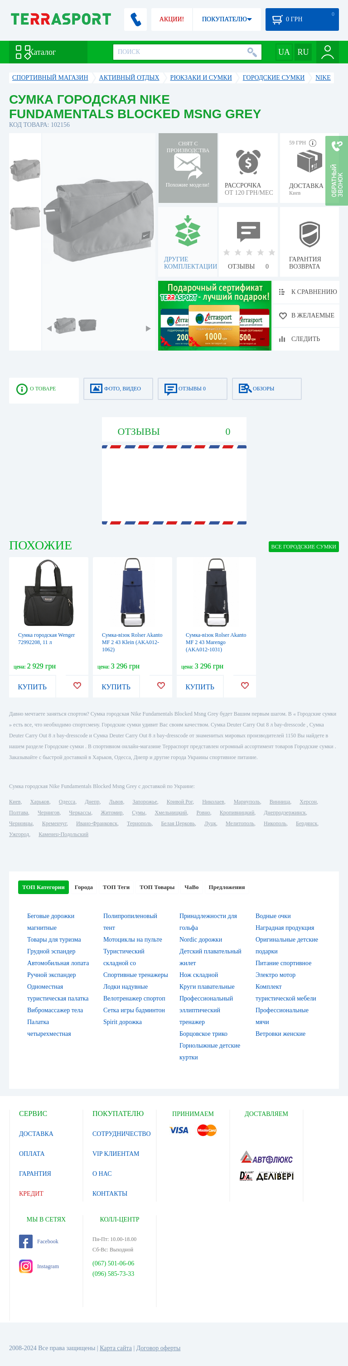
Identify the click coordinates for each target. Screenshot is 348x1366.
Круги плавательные (207, 986)
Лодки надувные (125, 986)
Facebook (38, 1241)
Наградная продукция (285, 927)
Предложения (227, 887)
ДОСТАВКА (36, 1133)
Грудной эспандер (51, 951)
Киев (14, 801)
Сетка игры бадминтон (134, 1010)
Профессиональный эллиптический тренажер (206, 1010)
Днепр (92, 801)
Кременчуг (54, 823)
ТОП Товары (157, 887)
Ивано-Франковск (96, 823)
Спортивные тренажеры (135, 975)
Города (84, 887)
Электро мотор (275, 975)
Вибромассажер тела (55, 1010)
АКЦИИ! (172, 19)
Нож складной (198, 975)
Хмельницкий (171, 812)
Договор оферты (158, 1348)
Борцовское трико (203, 1033)
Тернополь (139, 823)
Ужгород (19, 834)
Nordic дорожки (200, 939)
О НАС (101, 1173)
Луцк (210, 823)
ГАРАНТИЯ (35, 1173)
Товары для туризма (54, 939)
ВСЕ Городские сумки (303, 547)
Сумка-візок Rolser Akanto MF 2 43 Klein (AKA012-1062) (132, 642)
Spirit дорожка (122, 1022)
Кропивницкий (237, 812)
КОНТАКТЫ (109, 1193)
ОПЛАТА (32, 1153)
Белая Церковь (177, 823)
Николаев (213, 801)
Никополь (275, 823)
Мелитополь (240, 823)
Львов (116, 801)
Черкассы (80, 812)
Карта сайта (116, 1348)
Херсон (308, 801)
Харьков (39, 801)
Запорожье (144, 801)
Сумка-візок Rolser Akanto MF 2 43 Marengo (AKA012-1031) (216, 642)
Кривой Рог (180, 801)
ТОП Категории (43, 887)
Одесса (67, 801)
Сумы (138, 812)
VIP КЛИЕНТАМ (116, 1153)
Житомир (111, 812)
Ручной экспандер (51, 975)
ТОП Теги (116, 887)
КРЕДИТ (31, 1193)
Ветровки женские (280, 1033)
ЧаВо (191, 887)
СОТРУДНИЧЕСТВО (121, 1133)
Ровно (203, 812)
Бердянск (306, 823)
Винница (280, 801)
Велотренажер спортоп (134, 998)
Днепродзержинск (285, 812)
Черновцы (21, 823)
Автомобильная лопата (58, 963)
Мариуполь (247, 801)
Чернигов (48, 812)
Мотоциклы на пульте (132, 939)
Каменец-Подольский (63, 834)
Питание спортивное (283, 963)
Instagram (39, 1266)
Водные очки (273, 916)
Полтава (18, 812)
